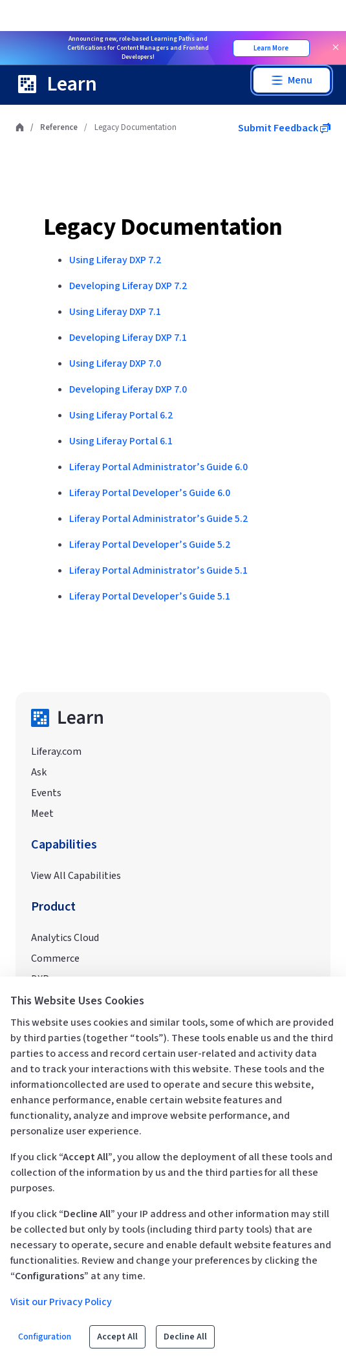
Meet (42, 813)
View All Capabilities (76, 876)
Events (46, 793)
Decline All (185, 1336)
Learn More (271, 48)
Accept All (117, 1336)
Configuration (44, 1336)
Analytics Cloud (65, 938)
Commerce (55, 958)
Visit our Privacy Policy (61, 1302)
